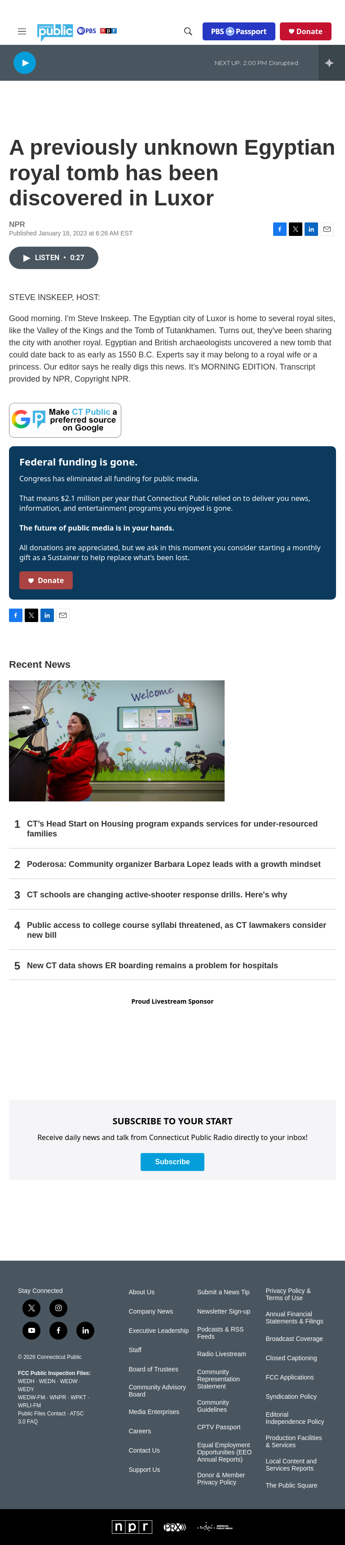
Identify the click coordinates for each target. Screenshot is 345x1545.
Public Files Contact (42, 1413)
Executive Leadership (158, 1330)
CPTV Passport (218, 1427)
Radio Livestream (221, 1354)
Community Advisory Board (157, 1391)
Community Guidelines (213, 1406)
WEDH (26, 1381)
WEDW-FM (31, 1397)
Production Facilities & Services (293, 1442)
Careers (139, 1431)
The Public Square (291, 1485)
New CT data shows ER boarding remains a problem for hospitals (152, 965)
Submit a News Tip (223, 1292)
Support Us (144, 1470)
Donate (309, 31)
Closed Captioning (291, 1358)
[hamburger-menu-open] (22, 31)
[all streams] (331, 63)
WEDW (68, 1381)
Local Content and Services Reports (291, 1465)
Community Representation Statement (218, 1379)
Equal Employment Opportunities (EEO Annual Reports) (224, 1452)
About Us (141, 1292)
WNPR (57, 1397)
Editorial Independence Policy (294, 1418)
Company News (150, 1311)
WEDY (26, 1389)
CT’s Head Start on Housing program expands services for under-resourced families (172, 828)
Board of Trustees (153, 1369)
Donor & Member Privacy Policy (221, 1479)
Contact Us (143, 1450)
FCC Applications (289, 1377)
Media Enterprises (153, 1412)
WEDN (47, 1381)
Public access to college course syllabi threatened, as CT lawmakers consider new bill (176, 930)
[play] (25, 62)
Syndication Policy (291, 1396)
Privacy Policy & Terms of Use (287, 1294)
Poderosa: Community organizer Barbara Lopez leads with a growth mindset (174, 864)
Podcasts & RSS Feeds (220, 1333)
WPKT (78, 1397)
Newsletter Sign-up (223, 1311)
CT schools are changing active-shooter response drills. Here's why (157, 894)
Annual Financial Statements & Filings (294, 1318)
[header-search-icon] (188, 31)
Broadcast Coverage (294, 1339)
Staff (135, 1350)
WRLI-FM (29, 1405)
